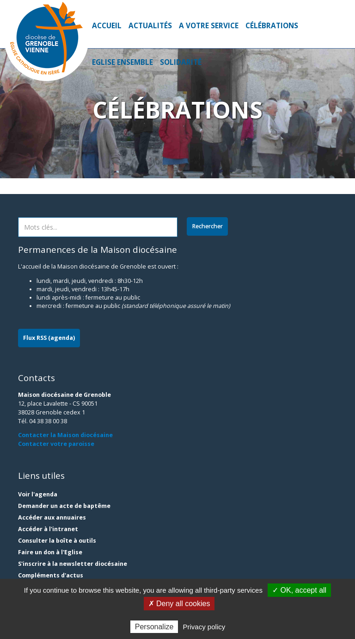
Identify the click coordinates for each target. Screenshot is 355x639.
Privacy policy (204, 627)
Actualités (150, 26)
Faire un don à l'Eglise (50, 552)
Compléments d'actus (50, 575)
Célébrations (271, 26)
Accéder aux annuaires (52, 517)
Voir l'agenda (37, 494)
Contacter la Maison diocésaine (65, 435)
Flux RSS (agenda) (49, 338)
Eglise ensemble (122, 62)
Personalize (154, 627)
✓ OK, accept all (299, 590)
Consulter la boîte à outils (57, 541)
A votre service (209, 26)
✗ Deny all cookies (179, 604)
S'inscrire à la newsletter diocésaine (72, 564)
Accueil (107, 26)
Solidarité (181, 62)
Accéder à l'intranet (48, 529)
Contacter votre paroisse (56, 444)
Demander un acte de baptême (64, 506)
